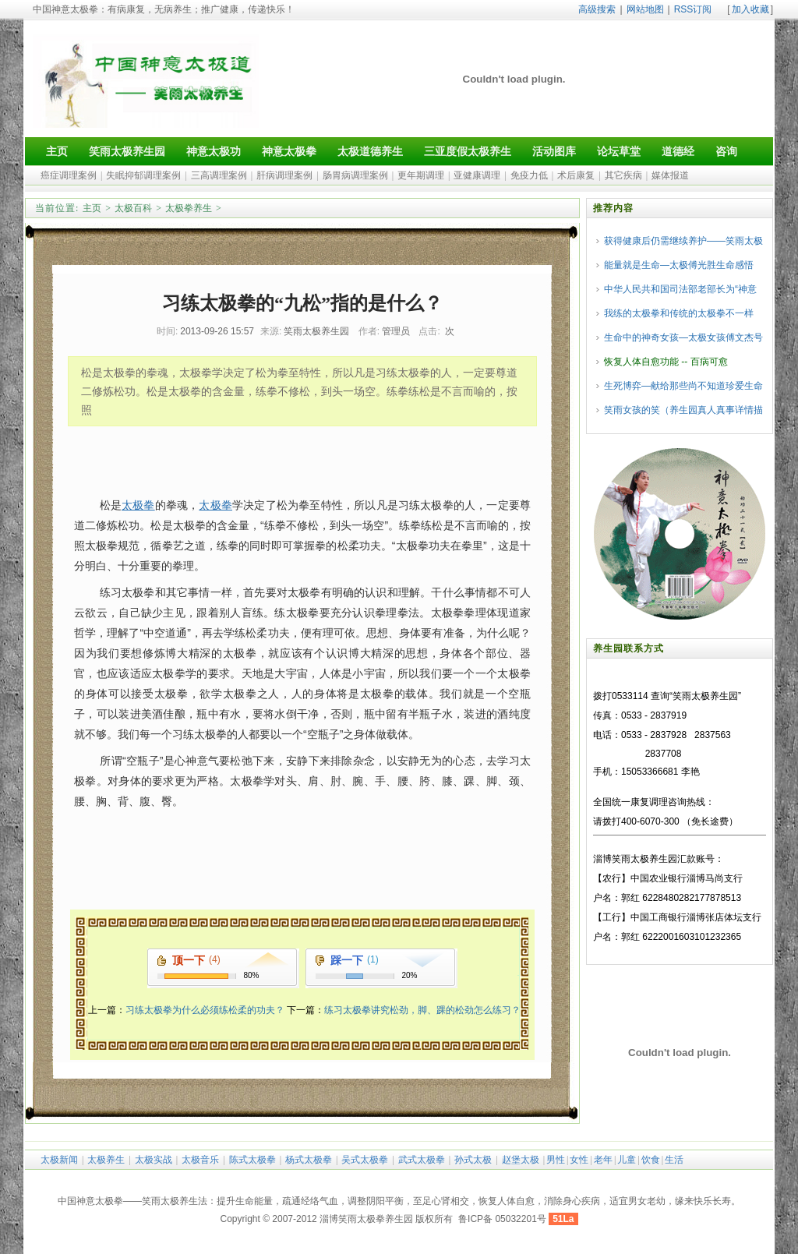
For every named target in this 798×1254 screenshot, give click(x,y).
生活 (674, 1159)
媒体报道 (670, 175)
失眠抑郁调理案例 (143, 175)
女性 (579, 1159)
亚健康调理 (477, 175)
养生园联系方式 (628, 648)
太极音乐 (200, 1159)
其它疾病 (623, 175)
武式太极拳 (421, 1159)
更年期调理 (420, 175)
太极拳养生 (188, 208)
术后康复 (576, 175)
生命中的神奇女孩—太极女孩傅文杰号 (683, 337)
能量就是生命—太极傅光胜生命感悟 (679, 265)
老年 (603, 1159)
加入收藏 (750, 9)
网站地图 (645, 9)
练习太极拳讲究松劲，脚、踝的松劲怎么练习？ (422, 1010)
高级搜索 (597, 9)
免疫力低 (529, 175)
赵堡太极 (520, 1159)
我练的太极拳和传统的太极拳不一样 (679, 313)
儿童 (626, 1159)
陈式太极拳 (252, 1159)
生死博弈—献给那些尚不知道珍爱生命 (683, 385)
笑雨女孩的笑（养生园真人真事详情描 (683, 409)
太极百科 (133, 208)
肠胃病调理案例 (355, 175)
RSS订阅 (693, 9)
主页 (92, 208)
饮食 (650, 1159)
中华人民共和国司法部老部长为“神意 (680, 289)
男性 (555, 1159)
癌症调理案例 (69, 175)
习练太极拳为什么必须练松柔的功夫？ (204, 1010)
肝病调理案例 (284, 175)
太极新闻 (59, 1159)
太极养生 (106, 1159)
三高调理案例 (219, 175)
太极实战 (153, 1159)
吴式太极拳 (364, 1159)
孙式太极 (473, 1159)
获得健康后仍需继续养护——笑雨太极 (683, 240)
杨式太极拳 (308, 1159)
